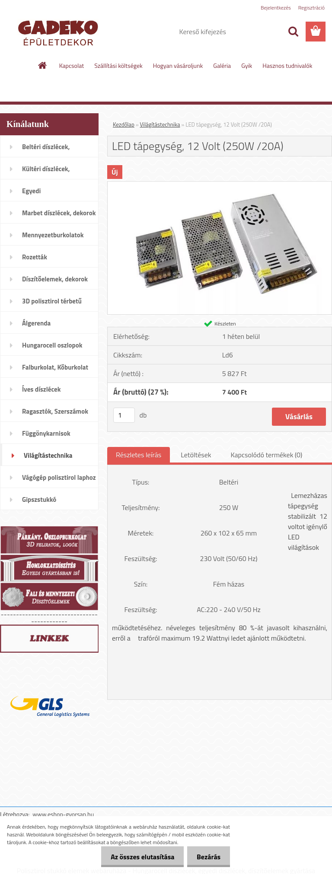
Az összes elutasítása (138, 857)
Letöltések (196, 455)
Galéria (222, 65)
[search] (293, 31)
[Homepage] (43, 65)
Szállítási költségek (118, 65)
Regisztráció (311, 7)
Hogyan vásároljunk (178, 65)
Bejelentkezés (276, 7)
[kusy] (124, 415)
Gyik (246, 65)
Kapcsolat (71, 65)
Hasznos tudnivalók (287, 65)
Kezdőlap (123, 124)
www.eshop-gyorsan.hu (63, 814)
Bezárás (207, 857)
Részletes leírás (138, 455)
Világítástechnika (160, 124)
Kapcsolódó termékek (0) (266, 455)
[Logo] (59, 32)
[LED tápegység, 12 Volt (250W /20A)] (220, 185)
